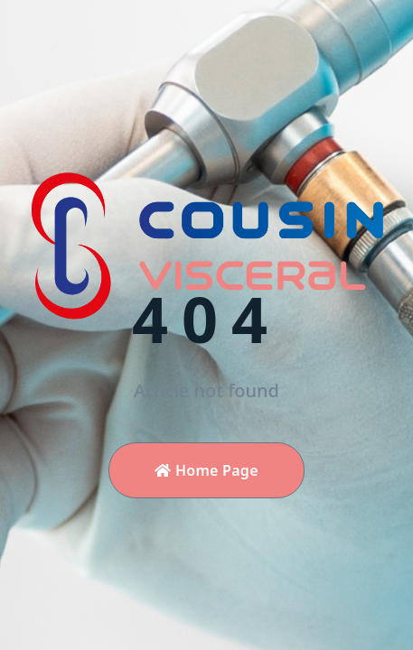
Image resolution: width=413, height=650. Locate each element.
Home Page (206, 470)
